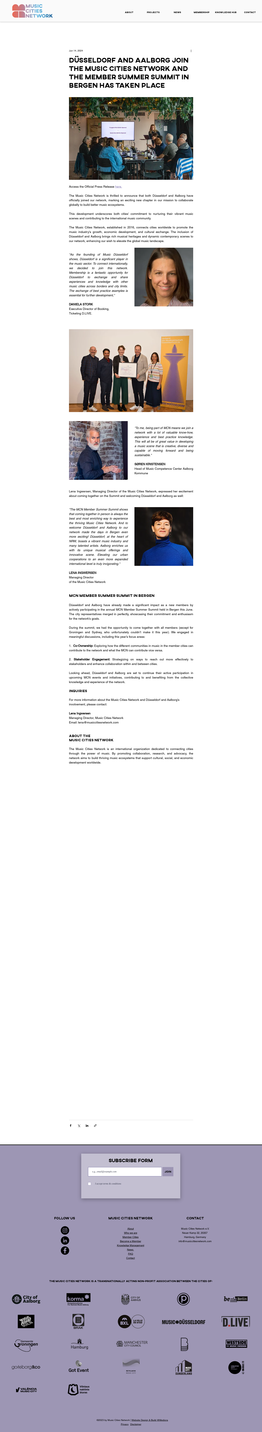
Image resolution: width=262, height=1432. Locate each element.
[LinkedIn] (65, 1240)
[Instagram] (65, 1230)
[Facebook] (65, 1250)
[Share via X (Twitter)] (78, 1125)
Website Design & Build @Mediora (150, 1420)
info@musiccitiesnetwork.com (195, 1241)
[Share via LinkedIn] (87, 1125)
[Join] (167, 1171)
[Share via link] (95, 1125)
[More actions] (191, 51)
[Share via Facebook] (70, 1125)
